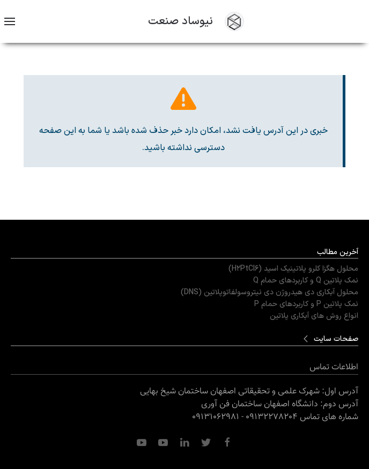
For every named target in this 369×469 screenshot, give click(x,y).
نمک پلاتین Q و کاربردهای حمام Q (305, 280)
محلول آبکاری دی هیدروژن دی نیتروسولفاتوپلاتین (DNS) (269, 292)
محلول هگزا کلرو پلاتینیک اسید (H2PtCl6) (293, 268)
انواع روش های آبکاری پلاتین (314, 316)
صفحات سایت (336, 339)
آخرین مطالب (337, 252)
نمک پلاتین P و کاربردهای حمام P (306, 304)
